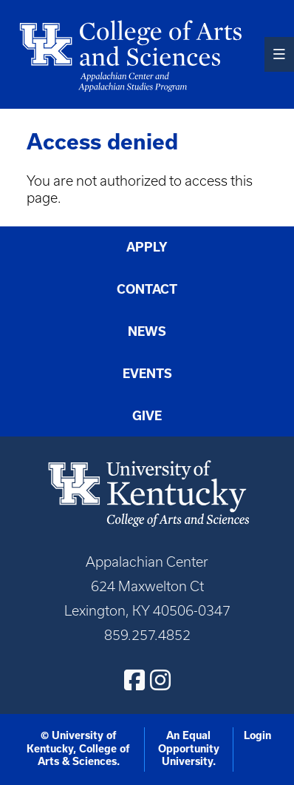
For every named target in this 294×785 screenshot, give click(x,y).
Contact (147, 289)
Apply (147, 247)
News (147, 331)
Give (147, 415)
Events (147, 373)
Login (257, 735)
